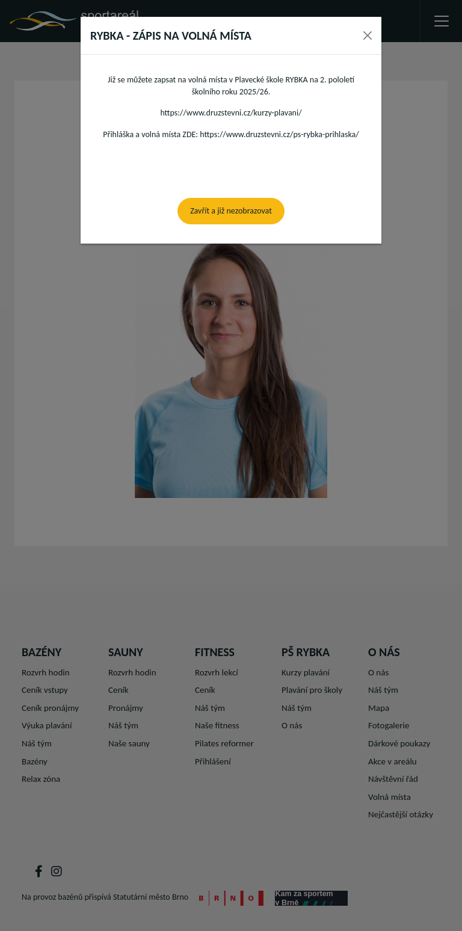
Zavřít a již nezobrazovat (231, 211)
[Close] (368, 35)
